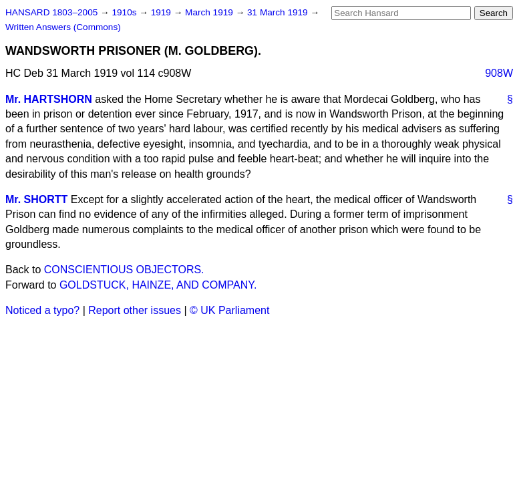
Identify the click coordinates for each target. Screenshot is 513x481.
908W (499, 73)
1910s (125, 12)
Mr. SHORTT (36, 199)
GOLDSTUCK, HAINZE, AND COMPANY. (157, 285)
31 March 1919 (278, 12)
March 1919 (210, 12)
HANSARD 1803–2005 (51, 12)
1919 (162, 12)
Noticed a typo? (42, 310)
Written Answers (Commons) (63, 27)
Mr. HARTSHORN (48, 99)
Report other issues (134, 310)
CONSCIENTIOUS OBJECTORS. (124, 269)
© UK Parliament (229, 310)
